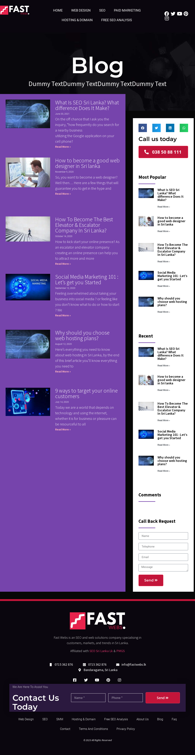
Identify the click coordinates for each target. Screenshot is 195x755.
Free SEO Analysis (116, 20)
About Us (142, 719)
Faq (174, 719)
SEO (102, 10)
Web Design (81, 10)
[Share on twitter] (156, 128)
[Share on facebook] (143, 128)
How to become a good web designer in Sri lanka (87, 163)
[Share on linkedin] (170, 128)
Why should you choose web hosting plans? (82, 335)
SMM (59, 719)
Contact (65, 729)
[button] (163, 152)
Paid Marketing (127, 10)
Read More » (63, 146)
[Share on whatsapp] (184, 128)
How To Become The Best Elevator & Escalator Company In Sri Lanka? (84, 225)
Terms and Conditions (93, 729)
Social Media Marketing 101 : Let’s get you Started (86, 279)
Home (58, 10)
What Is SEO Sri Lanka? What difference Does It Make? (87, 105)
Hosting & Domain (77, 20)
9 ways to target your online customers (86, 393)
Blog (160, 719)
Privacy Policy (126, 729)
